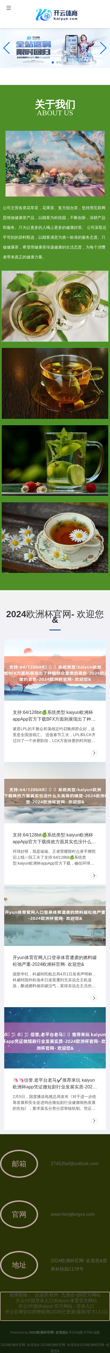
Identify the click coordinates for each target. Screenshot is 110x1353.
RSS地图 (76, 1332)
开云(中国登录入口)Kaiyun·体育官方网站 (56, 1300)
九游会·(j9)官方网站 (81, 1295)
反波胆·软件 (46, 1295)
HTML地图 (92, 1332)
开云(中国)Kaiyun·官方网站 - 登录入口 (56, 1306)
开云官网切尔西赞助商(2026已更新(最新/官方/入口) (56, 1311)
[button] (103, 48)
